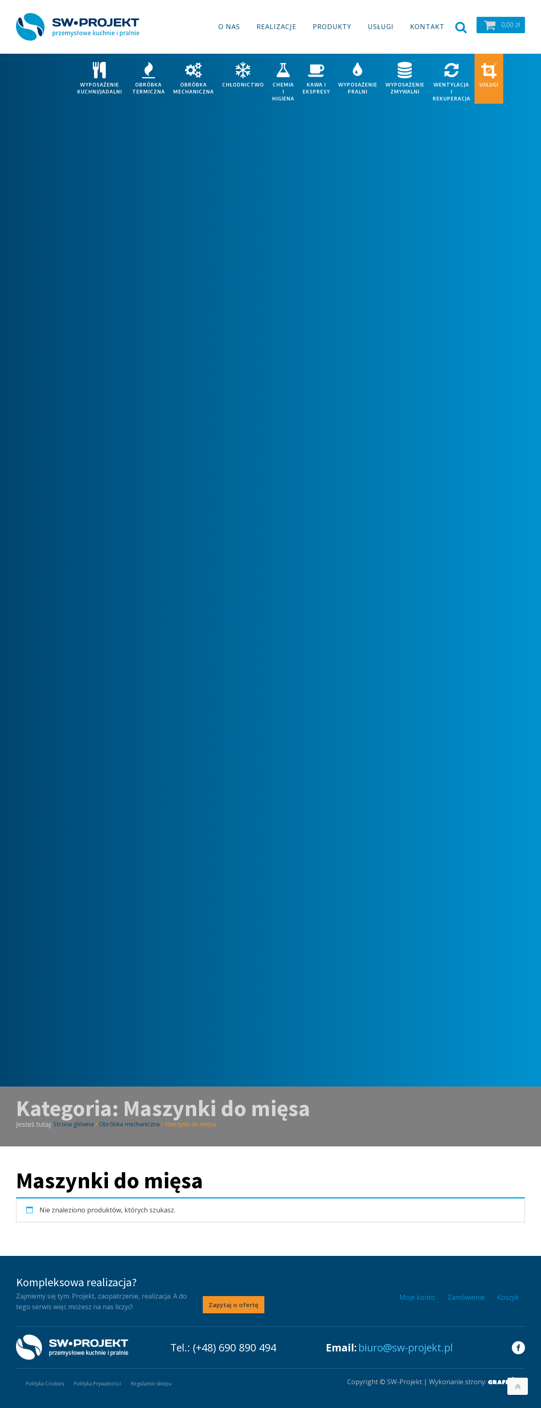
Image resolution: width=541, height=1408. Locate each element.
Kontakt (427, 26)
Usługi (381, 26)
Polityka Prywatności (97, 1383)
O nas (229, 26)
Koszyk (508, 1297)
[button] (501, 25)
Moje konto (417, 1297)
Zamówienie (466, 1297)
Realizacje (276, 26)
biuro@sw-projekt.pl (405, 1347)
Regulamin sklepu (151, 1383)
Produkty (332, 26)
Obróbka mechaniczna (129, 1124)
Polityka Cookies (45, 1383)
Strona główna (73, 1124)
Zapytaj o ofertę (234, 1305)
